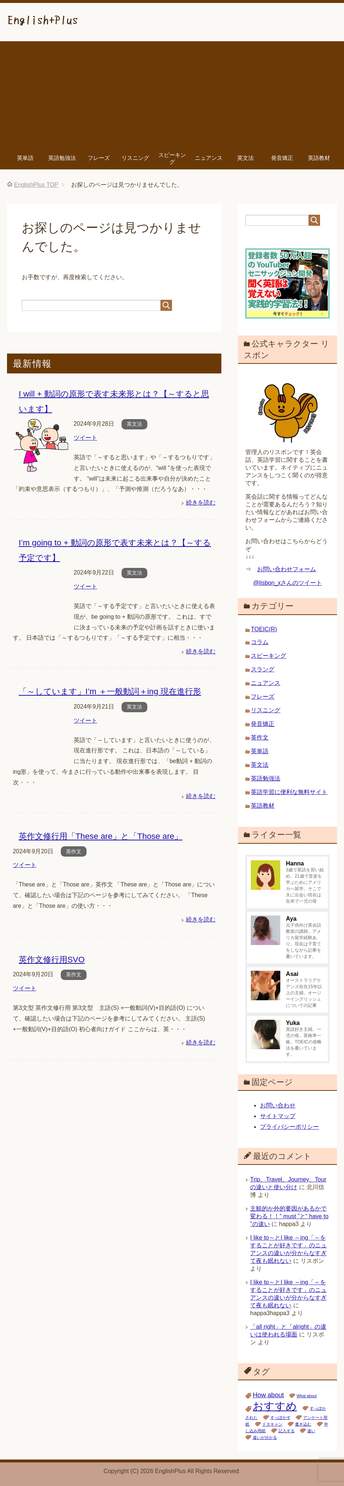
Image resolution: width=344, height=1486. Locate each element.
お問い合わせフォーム (286, 569)
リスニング (135, 158)
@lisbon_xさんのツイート (287, 583)
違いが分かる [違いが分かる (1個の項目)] (265, 1437)
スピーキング (172, 158)
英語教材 (319, 158)
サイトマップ (277, 1116)
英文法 (245, 158)
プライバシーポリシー (289, 1127)
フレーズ (99, 158)
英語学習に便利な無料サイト (289, 792)
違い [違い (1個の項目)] (311, 1431)
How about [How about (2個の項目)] (268, 1395)
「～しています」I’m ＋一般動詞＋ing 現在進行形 (110, 691)
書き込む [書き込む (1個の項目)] (303, 1424)
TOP (36, 185)
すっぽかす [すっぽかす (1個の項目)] (280, 1417)
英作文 (73, 851)
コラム (259, 642)
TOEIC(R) (264, 629)
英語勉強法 (62, 158)
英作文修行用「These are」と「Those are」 (101, 836)
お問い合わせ (277, 1105)
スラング (262, 669)
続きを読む (200, 502)
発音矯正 (282, 158)
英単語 (25, 158)
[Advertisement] (172, 92)
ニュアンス (208, 158)
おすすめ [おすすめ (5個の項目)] (275, 1406)
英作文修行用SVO (52, 959)
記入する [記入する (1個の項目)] (286, 1431)
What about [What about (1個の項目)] (306, 1396)
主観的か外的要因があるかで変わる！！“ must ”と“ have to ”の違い (289, 1216)
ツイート (85, 438)
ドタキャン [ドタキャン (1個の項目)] (272, 1424)
